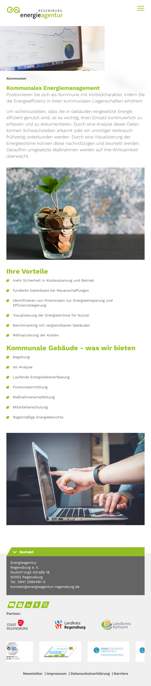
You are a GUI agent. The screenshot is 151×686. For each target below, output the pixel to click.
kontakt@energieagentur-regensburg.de (44, 587)
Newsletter (33, 673)
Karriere (121, 673)
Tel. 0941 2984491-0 (27, 582)
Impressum (57, 673)
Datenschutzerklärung (90, 673)
